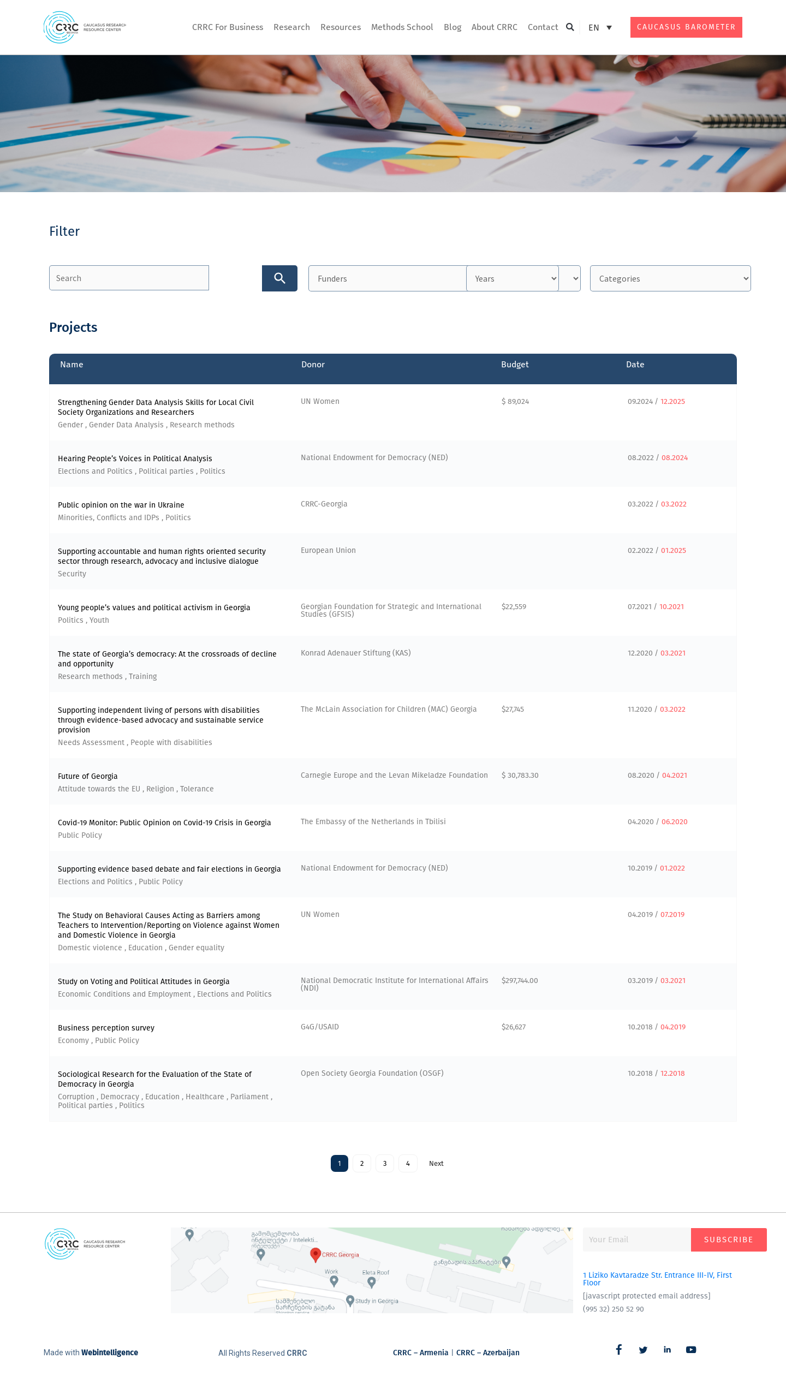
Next (436, 1165)
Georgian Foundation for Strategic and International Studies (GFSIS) (391, 612)
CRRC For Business (227, 27)
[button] (570, 28)
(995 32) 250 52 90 (613, 1311)
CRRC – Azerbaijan (488, 1354)
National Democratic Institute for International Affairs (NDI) (395, 986)
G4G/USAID (320, 1029)
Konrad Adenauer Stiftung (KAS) (356, 655)
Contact (543, 27)
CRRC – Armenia (421, 1354)
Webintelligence (109, 1355)
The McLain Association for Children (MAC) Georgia (389, 711)
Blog (452, 27)
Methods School (402, 27)
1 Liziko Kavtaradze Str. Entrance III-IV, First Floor (657, 1281)
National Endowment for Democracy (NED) (374, 459)
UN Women (320, 403)
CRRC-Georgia (324, 506)
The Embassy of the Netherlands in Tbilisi (373, 824)
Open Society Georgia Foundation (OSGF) (372, 1075)
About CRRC (494, 27)
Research (291, 27)
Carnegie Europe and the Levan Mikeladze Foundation (394, 777)
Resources (340, 27)
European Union (328, 552)
